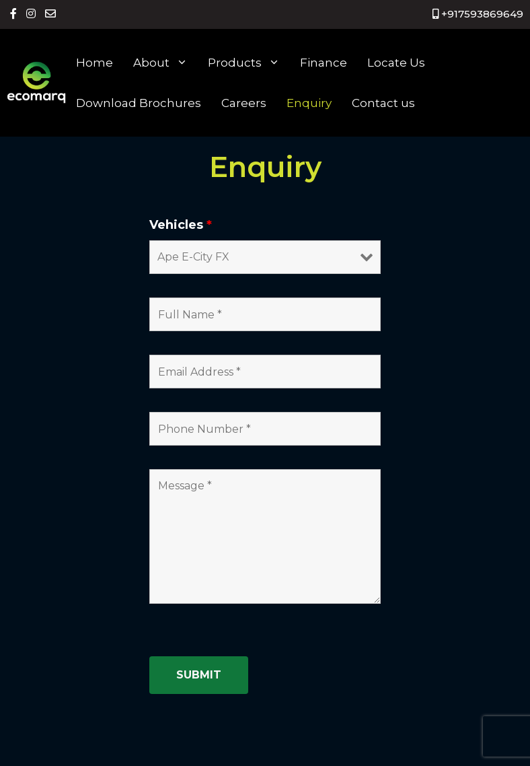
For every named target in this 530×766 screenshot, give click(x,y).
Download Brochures (138, 103)
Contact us (383, 103)
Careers (243, 103)
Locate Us (396, 62)
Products (249, 62)
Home (94, 62)
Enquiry (309, 103)
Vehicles (180, 224)
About (165, 62)
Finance (323, 62)
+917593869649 (477, 13)
